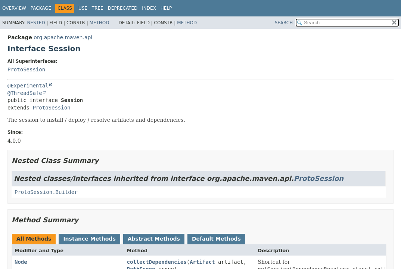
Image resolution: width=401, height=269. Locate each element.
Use (82, 8)
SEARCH (284, 22)
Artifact (202, 262)
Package (41, 8)
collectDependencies (157, 262)
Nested (36, 22)
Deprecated (123, 8)
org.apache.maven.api (63, 37)
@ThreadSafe (24, 93)
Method (99, 22)
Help (166, 8)
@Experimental (28, 86)
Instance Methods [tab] (89, 239)
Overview (14, 8)
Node (21, 262)
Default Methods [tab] (216, 239)
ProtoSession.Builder (46, 192)
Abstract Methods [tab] (154, 239)
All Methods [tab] (33, 239)
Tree (97, 8)
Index (149, 8)
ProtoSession (26, 69)
